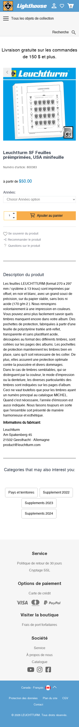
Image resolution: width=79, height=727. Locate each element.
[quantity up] (14, 213)
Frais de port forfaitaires (39, 625)
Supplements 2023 (39, 503)
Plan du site (50, 698)
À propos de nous (39, 655)
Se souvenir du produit (20, 234)
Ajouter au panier (46, 215)
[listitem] (39, 104)
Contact (38, 704)
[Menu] (28, 19)
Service (39, 648)
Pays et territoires (21, 492)
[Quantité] (9, 216)
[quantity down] (14, 218)
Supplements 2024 (39, 513)
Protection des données (23, 698)
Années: (9, 192)
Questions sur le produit (24, 245)
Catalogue (39, 662)
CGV (65, 698)
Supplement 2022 (56, 492)
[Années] (39, 199)
